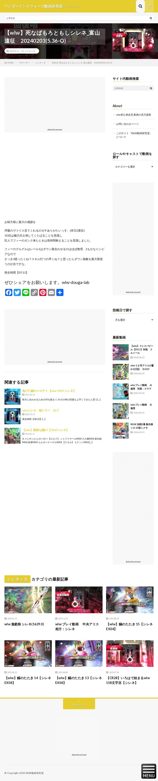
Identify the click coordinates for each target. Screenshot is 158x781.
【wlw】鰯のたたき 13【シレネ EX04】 (78, 680)
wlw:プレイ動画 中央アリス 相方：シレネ (78, 626)
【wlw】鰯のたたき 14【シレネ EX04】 (27, 680)
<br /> (54, 178)
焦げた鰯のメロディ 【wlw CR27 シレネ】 (49, 390)
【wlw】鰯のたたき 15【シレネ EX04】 (129, 626)
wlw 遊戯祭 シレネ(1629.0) (24, 624)
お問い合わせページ (127, 123)
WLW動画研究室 (35, 773)
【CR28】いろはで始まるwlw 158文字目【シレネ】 (129, 680)
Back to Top (79, 704)
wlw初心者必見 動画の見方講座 (133, 114)
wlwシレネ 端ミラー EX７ (41, 410)
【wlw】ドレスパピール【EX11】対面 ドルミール (141, 349)
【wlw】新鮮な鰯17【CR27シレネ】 (45, 430)
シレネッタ (30, 51)
